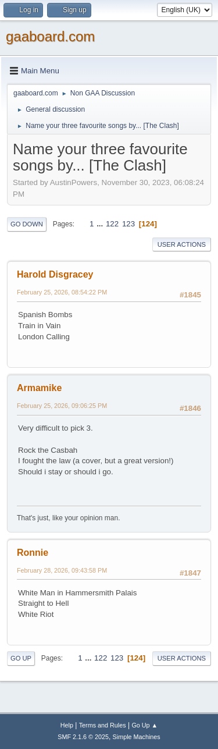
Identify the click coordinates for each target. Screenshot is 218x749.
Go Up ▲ (144, 725)
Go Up (20, 658)
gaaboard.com (50, 36)
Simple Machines (136, 736)
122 (112, 223)
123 (128, 223)
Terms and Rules (102, 725)
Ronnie (32, 553)
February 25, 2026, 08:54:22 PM (62, 292)
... (101, 223)
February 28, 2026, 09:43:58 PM (62, 570)
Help (66, 725)
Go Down (26, 224)
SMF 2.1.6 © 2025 (83, 736)
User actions (182, 244)
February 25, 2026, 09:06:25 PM (62, 405)
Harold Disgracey (55, 274)
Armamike (39, 388)
